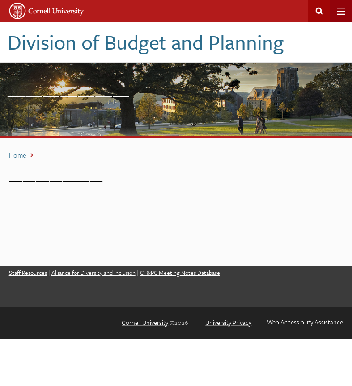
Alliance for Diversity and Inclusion (93, 272)
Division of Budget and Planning (146, 41)
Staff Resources (28, 272)
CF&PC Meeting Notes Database (180, 272)
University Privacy (228, 322)
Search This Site (319, 11)
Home (17, 155)
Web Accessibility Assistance (305, 322)
